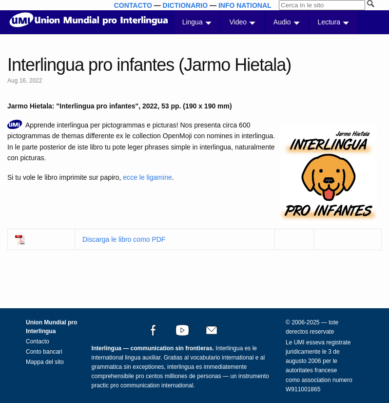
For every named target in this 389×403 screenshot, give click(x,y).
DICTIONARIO (185, 5)
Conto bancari (44, 351)
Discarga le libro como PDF (123, 239)
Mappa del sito (45, 362)
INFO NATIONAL (245, 5)
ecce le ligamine (147, 177)
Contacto (37, 341)
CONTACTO (133, 5)
